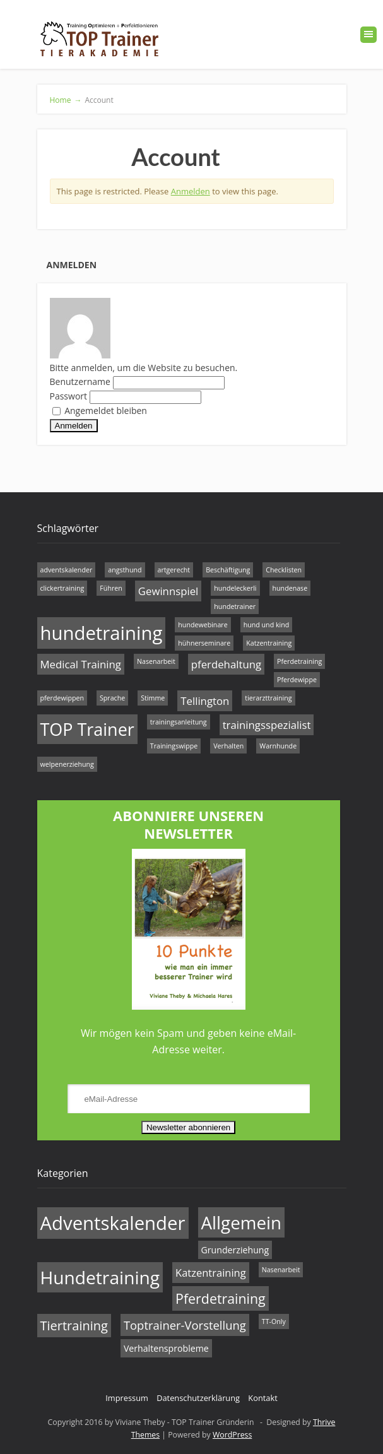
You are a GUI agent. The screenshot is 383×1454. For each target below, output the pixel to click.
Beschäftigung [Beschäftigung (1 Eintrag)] (228, 569)
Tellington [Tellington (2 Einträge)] (204, 701)
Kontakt (262, 1398)
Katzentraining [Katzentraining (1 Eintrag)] (269, 643)
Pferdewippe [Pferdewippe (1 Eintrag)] (297, 679)
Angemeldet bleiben (99, 411)
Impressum (126, 1398)
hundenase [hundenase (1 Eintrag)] (290, 588)
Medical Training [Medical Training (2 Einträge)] (80, 664)
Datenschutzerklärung (198, 1398)
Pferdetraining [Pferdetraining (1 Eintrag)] (299, 661)
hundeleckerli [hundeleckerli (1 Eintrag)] (235, 588)
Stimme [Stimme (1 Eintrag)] (153, 698)
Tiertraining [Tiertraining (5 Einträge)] (74, 1325)
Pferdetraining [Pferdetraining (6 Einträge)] (220, 1298)
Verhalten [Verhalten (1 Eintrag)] (228, 746)
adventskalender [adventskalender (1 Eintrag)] (66, 569)
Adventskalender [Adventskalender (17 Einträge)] (113, 1223)
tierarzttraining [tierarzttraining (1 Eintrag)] (268, 698)
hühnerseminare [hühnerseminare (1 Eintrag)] (204, 643)
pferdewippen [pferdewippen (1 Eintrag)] (62, 698)
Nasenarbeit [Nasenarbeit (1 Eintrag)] (156, 661)
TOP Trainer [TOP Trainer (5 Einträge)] (87, 729)
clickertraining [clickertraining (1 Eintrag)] (62, 588)
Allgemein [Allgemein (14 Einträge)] (241, 1222)
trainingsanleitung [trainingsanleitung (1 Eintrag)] (178, 722)
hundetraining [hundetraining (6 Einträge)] (101, 633)
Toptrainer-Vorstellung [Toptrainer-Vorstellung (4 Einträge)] (185, 1325)
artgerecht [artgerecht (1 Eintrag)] (174, 569)
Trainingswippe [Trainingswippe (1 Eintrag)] (173, 746)
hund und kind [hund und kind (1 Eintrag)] (267, 624)
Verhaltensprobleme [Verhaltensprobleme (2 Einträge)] (166, 1348)
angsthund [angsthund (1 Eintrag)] (124, 569)
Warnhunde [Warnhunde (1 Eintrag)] (278, 746)
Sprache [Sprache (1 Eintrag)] (112, 698)
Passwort (69, 396)
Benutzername (80, 381)
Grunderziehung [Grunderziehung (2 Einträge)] (235, 1250)
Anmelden (190, 191)
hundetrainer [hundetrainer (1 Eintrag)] (235, 606)
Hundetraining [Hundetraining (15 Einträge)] (100, 1277)
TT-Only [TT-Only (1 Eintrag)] (274, 1321)
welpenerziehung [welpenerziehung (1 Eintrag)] (67, 764)
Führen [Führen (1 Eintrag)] (111, 588)
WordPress (232, 1434)
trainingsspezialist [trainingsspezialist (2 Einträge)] (267, 725)
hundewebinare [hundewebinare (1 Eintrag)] (202, 624)
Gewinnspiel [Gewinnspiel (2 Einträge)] (168, 591)
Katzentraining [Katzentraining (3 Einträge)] (210, 1272)
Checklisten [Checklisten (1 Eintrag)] (284, 569)
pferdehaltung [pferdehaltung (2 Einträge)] (226, 664)
